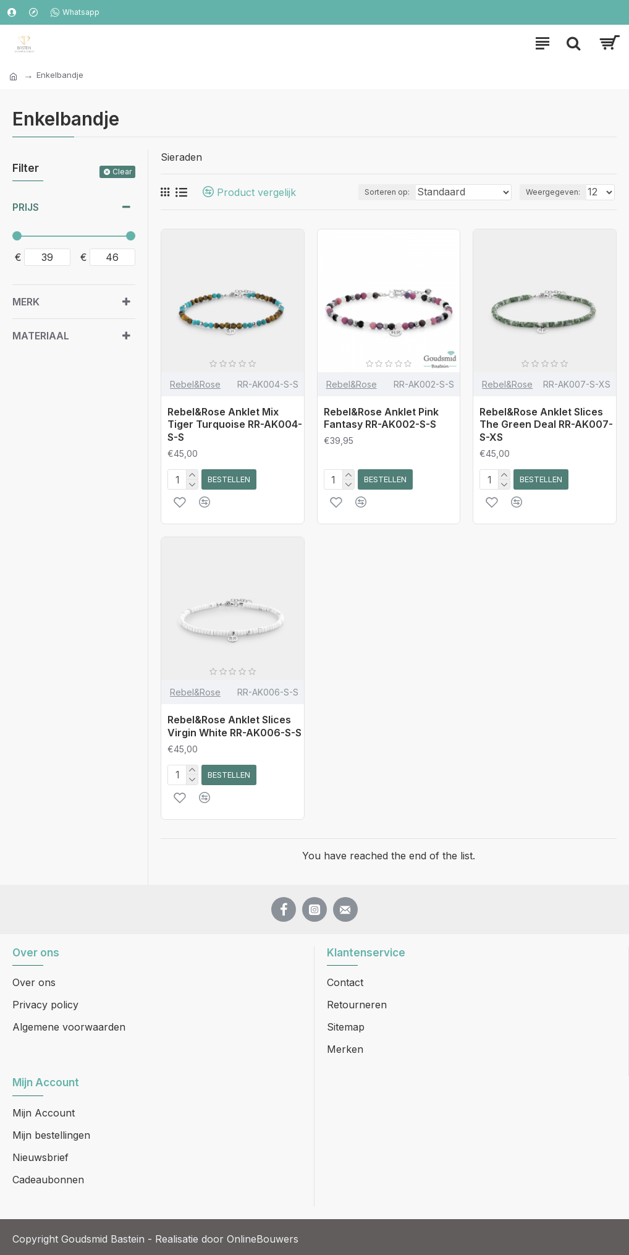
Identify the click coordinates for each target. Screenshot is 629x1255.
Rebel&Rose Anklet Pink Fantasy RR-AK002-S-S (381, 418)
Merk (26, 302)
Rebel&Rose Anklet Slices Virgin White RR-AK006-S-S (234, 726)
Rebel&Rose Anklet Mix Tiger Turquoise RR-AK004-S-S (234, 425)
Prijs (25, 207)
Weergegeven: (553, 192)
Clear (122, 171)
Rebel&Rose (195, 384)
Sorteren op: (387, 192)
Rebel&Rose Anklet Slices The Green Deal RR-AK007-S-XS (546, 425)
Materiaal (40, 336)
